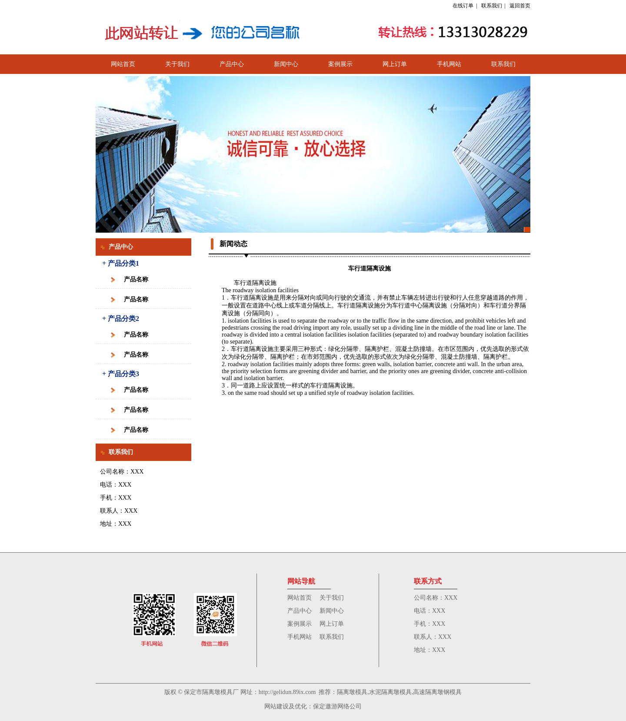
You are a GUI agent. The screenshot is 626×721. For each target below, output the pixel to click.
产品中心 (232, 64)
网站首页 (123, 64)
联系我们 (491, 6)
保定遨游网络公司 (337, 706)
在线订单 (463, 6)
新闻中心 (286, 64)
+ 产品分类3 (120, 373)
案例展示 (340, 64)
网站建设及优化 (285, 706)
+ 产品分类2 (120, 318)
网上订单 (395, 64)
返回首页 (519, 6)
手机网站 (449, 64)
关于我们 (177, 64)
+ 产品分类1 (120, 263)
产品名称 (136, 279)
